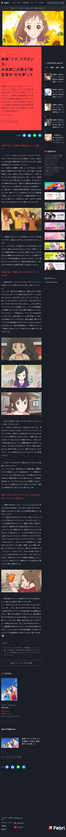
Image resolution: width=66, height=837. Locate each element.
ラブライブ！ (49, 174)
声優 (61, 155)
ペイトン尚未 (54, 171)
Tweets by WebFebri (51, 282)
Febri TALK (16, 3)
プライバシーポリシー (7, 822)
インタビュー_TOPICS (51, 155)
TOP (2, 8)
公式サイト (5, 711)
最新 (46, 67)
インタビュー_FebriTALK (52, 158)
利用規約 (3, 826)
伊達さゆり (48, 168)
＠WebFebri (20, 823)
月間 (57, 67)
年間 (62, 67)
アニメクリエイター (51, 162)
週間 (52, 67)
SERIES (42, 3)
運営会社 (3, 829)
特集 (7, 8)
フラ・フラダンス (7, 121)
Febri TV (34, 3)
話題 (47, 171)
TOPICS (26, 3)
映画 (16, 121)
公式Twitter (5, 713)
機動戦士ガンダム (59, 168)
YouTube (20, 827)
